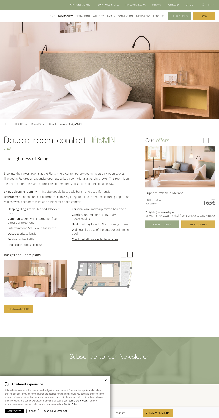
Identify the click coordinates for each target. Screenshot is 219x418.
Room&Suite (65, 16)
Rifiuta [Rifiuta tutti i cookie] (32, 411)
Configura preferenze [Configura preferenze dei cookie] (55, 411)
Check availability (18, 308)
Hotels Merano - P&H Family (15, 5)
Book (204, 16)
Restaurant (83, 16)
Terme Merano (172, 396)
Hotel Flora (15, 16)
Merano (189, 396)
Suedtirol (208, 396)
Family (111, 16)
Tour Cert (159, 396)
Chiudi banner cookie (105, 380)
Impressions (143, 16)
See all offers (198, 231)
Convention (125, 16)
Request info (180, 16)
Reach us (158, 16)
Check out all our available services (95, 239)
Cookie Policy (70, 404)
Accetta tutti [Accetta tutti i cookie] (14, 411)
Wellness (98, 16)
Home (51, 16)
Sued (146, 396)
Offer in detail (162, 231)
